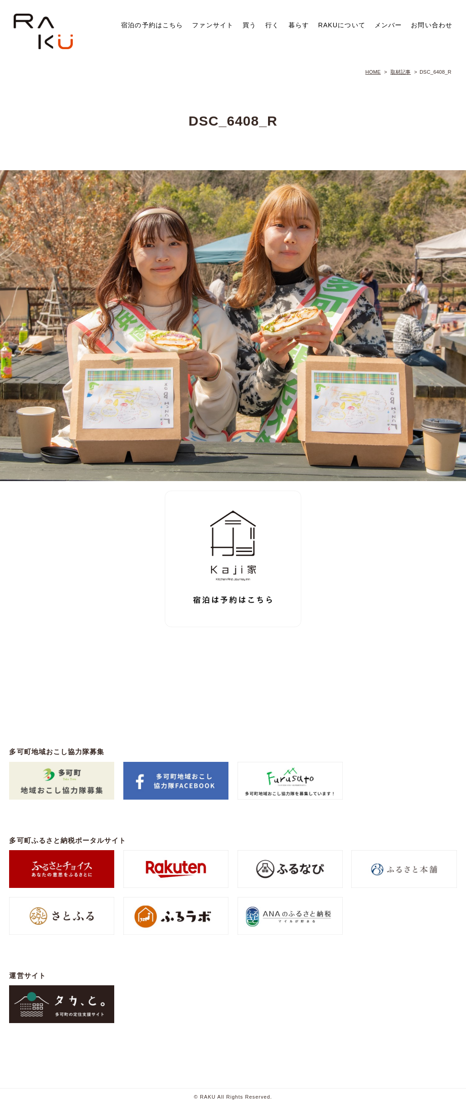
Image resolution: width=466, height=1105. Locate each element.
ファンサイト (212, 25)
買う (249, 25)
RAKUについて (341, 25)
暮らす (299, 25)
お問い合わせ (431, 25)
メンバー (388, 25)
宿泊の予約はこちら (152, 25)
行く (272, 25)
